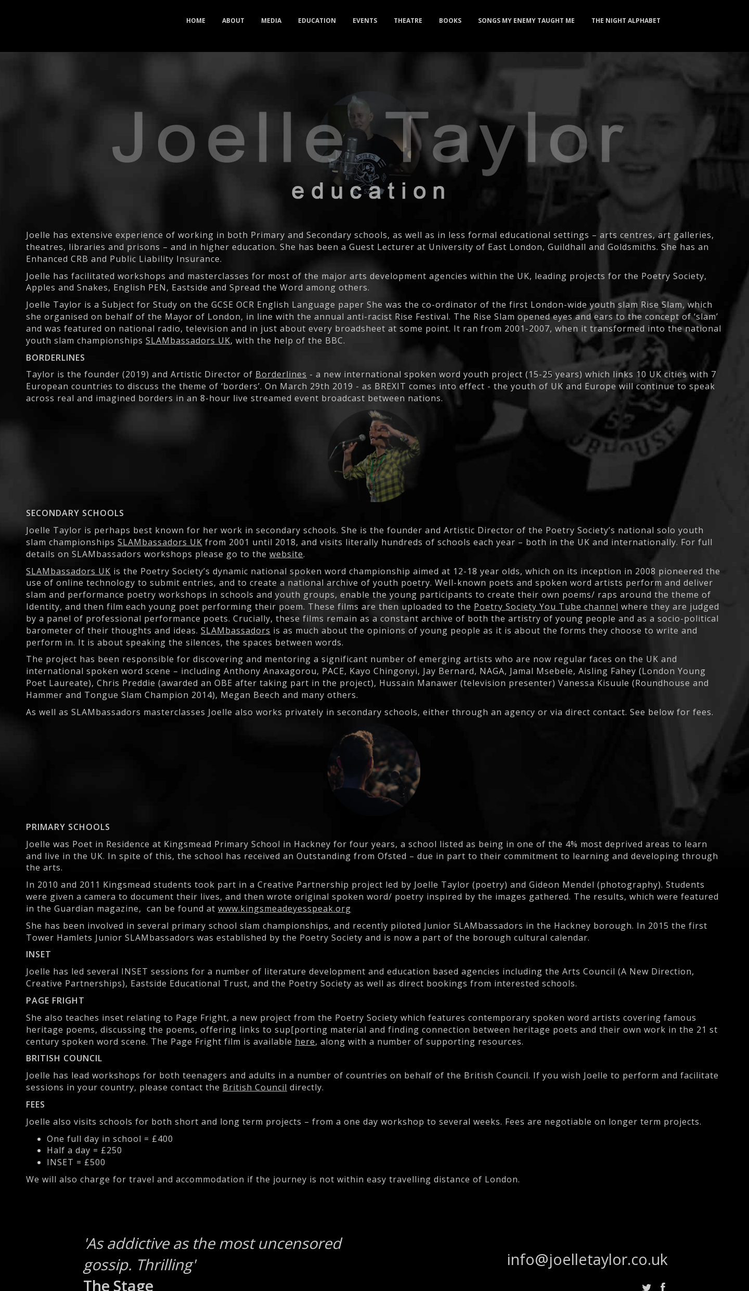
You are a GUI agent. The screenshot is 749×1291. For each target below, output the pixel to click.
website (286, 554)
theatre (408, 20)
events (365, 20)
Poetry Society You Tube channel (546, 606)
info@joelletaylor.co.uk (587, 1259)
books (450, 20)
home (195, 20)
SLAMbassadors (235, 630)
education (317, 20)
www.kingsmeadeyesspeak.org (284, 908)
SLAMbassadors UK (188, 340)
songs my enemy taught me (526, 20)
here (305, 1041)
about (233, 20)
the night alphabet (626, 20)
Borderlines (281, 374)
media (271, 20)
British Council (255, 1087)
